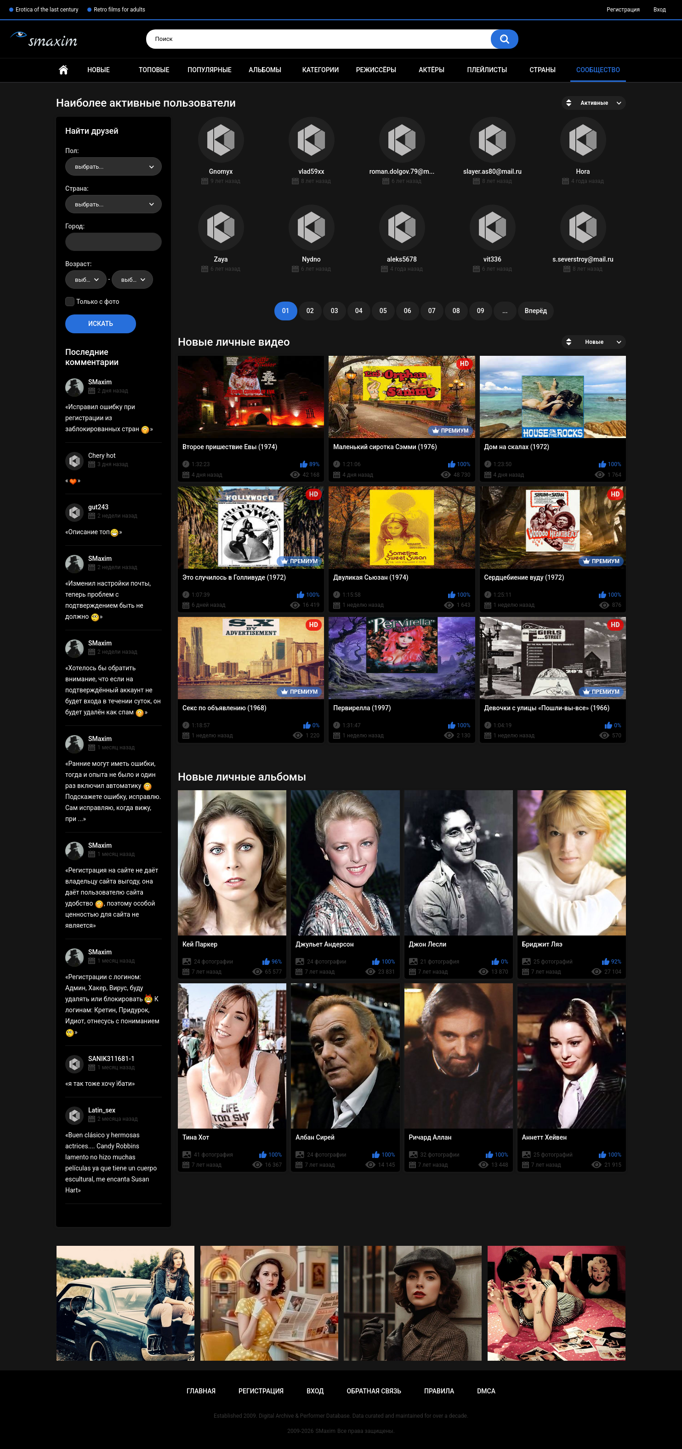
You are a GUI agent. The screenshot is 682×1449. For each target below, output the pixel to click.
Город (74, 226)
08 (456, 310)
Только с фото (97, 301)
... (505, 310)
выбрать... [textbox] (89, 166)
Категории (320, 70)
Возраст (77, 264)
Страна (76, 188)
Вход (660, 9)
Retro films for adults (119, 9)
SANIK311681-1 (111, 1058)
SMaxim (100, 382)
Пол (71, 150)
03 (334, 310)
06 (407, 310)
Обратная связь (374, 1391)
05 (383, 310)
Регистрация (623, 9)
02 (310, 310)
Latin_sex (101, 1110)
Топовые (154, 70)
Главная (63, 70)
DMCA (486, 1391)
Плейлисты (487, 70)
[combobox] (113, 166)
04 (359, 310)
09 (480, 310)
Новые (98, 70)
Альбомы (265, 70)
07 (432, 310)
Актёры (431, 70)
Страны (542, 70)
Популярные (209, 70)
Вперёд (536, 310)
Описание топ (93, 532)
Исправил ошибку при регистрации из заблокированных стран (107, 418)
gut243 (98, 507)
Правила (439, 1391)
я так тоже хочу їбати (100, 1083)
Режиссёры (376, 70)
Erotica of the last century (47, 9)
